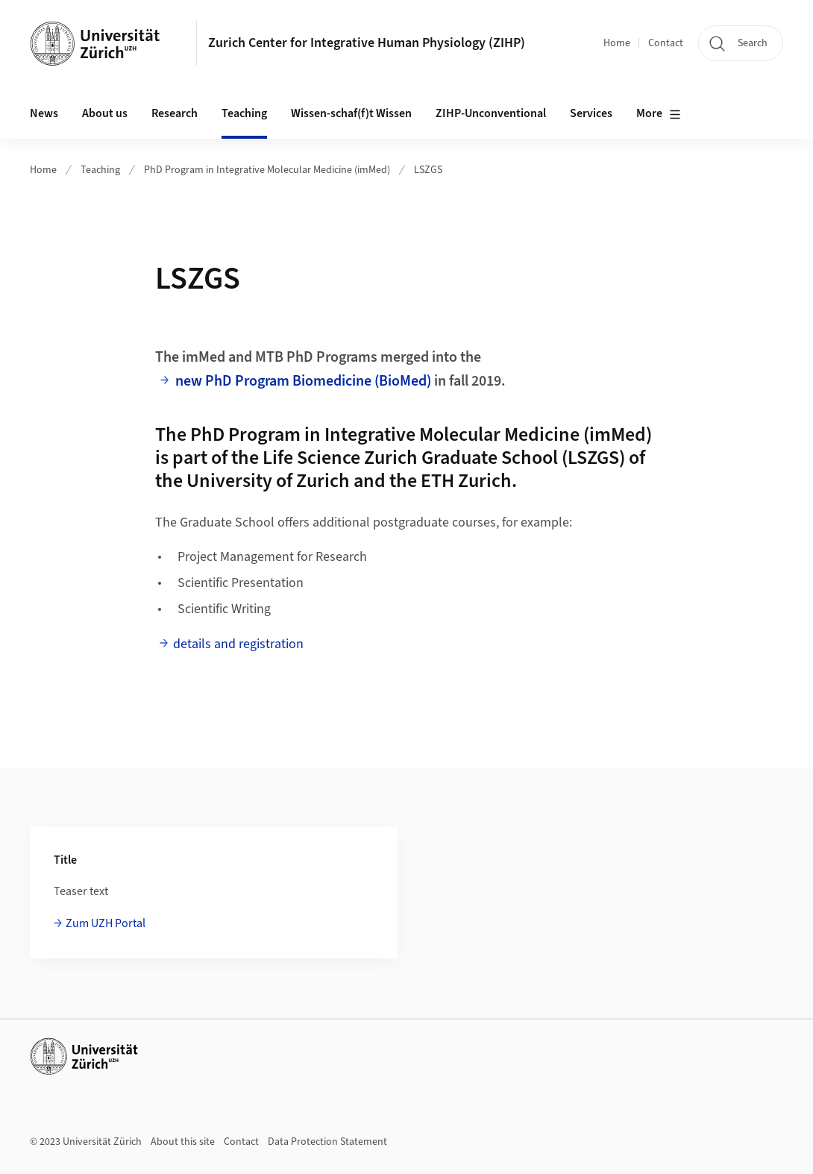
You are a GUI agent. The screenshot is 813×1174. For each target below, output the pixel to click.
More (658, 114)
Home (616, 43)
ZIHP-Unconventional (491, 113)
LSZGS (428, 170)
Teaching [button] (244, 113)
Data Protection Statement (327, 1141)
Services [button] (591, 113)
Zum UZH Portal (105, 923)
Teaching (100, 170)
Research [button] (174, 113)
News (44, 113)
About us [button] (105, 113)
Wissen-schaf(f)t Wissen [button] (351, 113)
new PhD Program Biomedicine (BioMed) (303, 381)
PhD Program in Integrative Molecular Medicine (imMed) (267, 170)
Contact (665, 43)
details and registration (238, 644)
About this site (183, 1141)
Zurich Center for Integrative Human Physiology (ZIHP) (366, 43)
